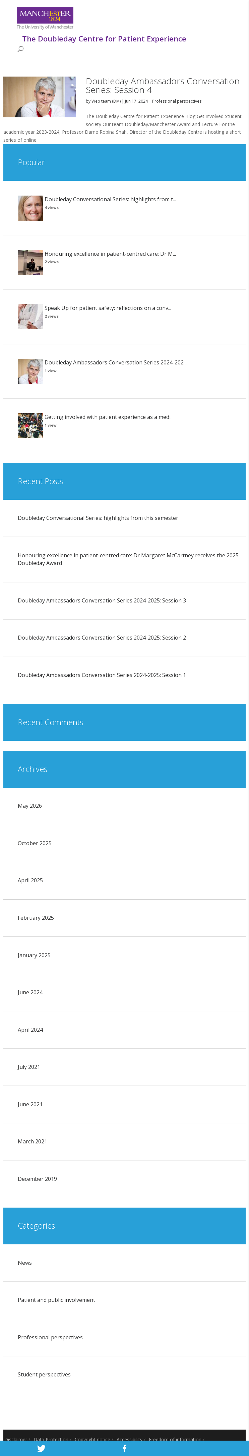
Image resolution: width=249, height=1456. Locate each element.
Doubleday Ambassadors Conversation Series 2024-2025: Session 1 (102, 675)
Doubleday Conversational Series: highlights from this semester (98, 518)
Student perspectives (44, 1374)
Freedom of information (175, 1439)
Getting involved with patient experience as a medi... (109, 417)
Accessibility (129, 1439)
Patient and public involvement (56, 1300)
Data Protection (51, 1439)
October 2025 (35, 843)
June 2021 (30, 1104)
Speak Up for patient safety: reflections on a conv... (108, 308)
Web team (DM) (106, 101)
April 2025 (30, 880)
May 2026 (30, 805)
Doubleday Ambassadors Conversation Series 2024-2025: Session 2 (102, 637)
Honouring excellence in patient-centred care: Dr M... (110, 253)
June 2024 (30, 992)
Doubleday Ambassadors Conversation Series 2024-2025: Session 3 (102, 600)
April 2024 (30, 1029)
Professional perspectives (176, 101)
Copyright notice (92, 1439)
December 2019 (37, 1179)
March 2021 (32, 1141)
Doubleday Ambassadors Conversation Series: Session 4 (163, 85)
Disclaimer (15, 1439)
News (25, 1262)
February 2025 (36, 917)
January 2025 (34, 955)
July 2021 (29, 1067)
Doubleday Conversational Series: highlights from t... (110, 199)
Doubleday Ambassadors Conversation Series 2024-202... (116, 362)
